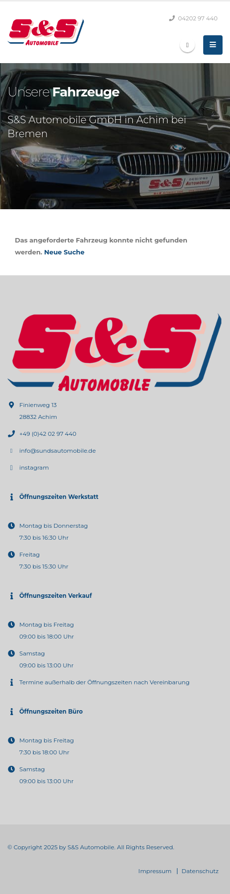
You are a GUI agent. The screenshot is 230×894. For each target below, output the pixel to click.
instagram (34, 467)
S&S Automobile (90, 847)
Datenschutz (200, 871)
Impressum (155, 871)
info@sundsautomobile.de (57, 450)
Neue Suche (64, 252)
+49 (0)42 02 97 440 (47, 433)
